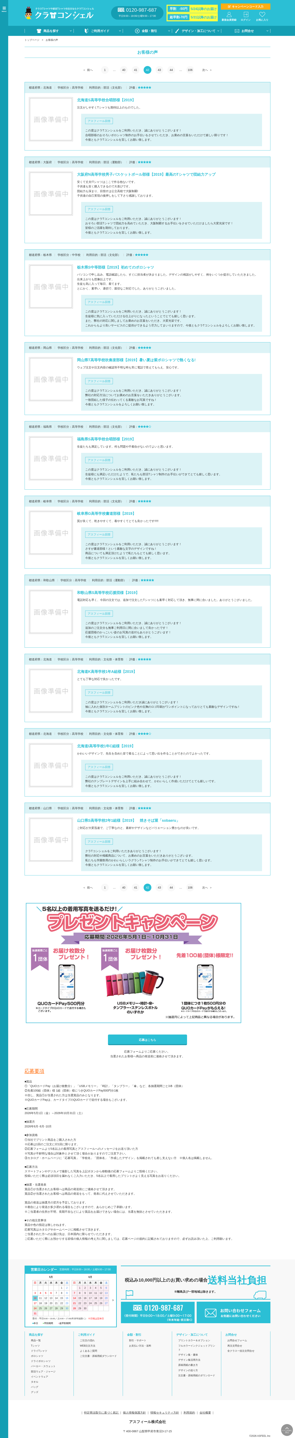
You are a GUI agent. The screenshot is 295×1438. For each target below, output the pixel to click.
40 (123, 70)
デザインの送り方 (188, 1370)
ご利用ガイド (100, 31)
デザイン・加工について (199, 31)
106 (190, 70)
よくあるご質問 (88, 1350)
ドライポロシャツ (41, 1361)
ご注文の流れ (87, 1340)
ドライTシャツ (39, 1350)
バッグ (34, 1387)
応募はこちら (147, 1039)
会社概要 (205, 1412)
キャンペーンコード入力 (247, 6)
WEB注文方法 (87, 1345)
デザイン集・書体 (188, 1354)
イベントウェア (39, 1376)
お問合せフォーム (237, 1340)
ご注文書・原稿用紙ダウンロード (98, 1356)
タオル (34, 1381)
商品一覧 (36, 1340)
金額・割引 (149, 31)
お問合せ (248, 31)
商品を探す (51, 31)
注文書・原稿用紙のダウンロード (196, 1375)
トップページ (32, 40)
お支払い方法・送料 (140, 1345)
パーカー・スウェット (43, 1366)
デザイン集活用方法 (189, 1359)
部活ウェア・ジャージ (43, 1371)
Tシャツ (35, 1345)
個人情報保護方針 (134, 1412)
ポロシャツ (37, 1356)
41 (135, 70)
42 (147, 70)
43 (159, 70)
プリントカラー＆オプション (194, 1340)
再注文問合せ (234, 1345)
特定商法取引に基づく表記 (101, 1412)
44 (171, 70)
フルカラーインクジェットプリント (196, 1347)
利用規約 (189, 1412)
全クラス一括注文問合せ (240, 1350)
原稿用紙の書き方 (188, 1365)
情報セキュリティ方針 (164, 1412)
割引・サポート (137, 1340)
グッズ (34, 1392)
